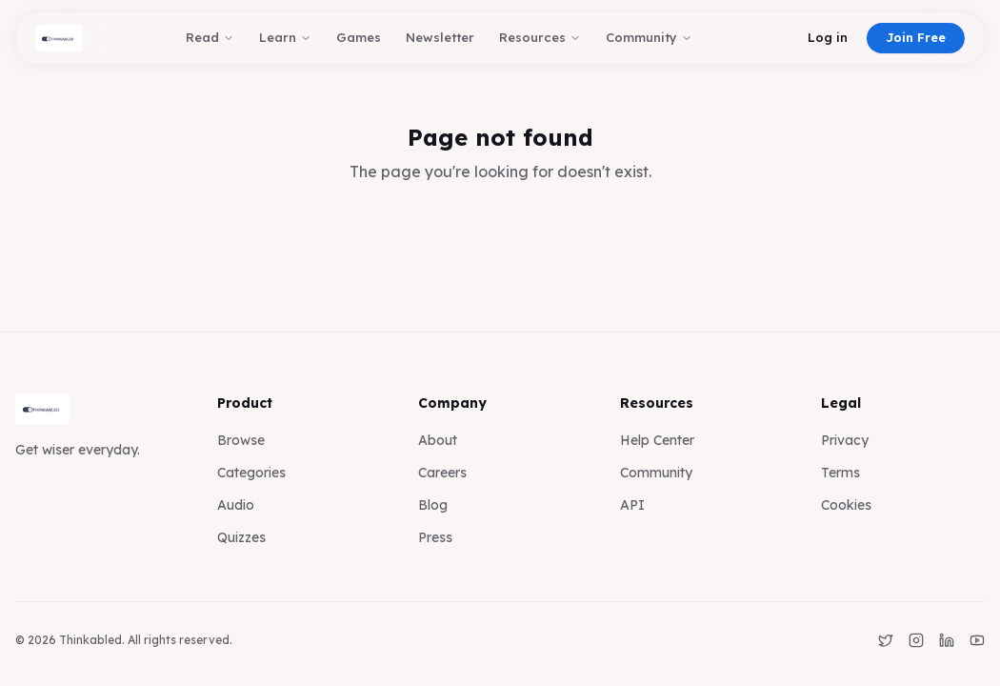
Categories (251, 472)
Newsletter (440, 37)
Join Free (916, 37)
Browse (241, 440)
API (632, 505)
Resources (540, 37)
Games (358, 37)
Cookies (846, 505)
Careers (442, 472)
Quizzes (241, 537)
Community (649, 37)
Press (435, 537)
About (437, 440)
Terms (840, 472)
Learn (285, 37)
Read (210, 37)
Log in (828, 37)
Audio (235, 505)
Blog (433, 505)
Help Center (657, 440)
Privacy (845, 440)
